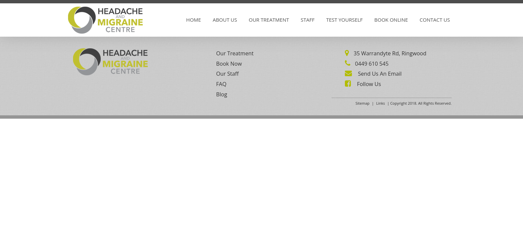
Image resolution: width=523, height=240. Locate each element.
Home (193, 19)
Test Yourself (344, 19)
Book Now (229, 63)
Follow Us (368, 84)
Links (380, 103)
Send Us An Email (379, 73)
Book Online (391, 19)
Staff (308, 19)
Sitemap (363, 103)
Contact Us (435, 19)
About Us (225, 19)
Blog (221, 94)
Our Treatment (269, 19)
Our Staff (227, 73)
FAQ (221, 84)
